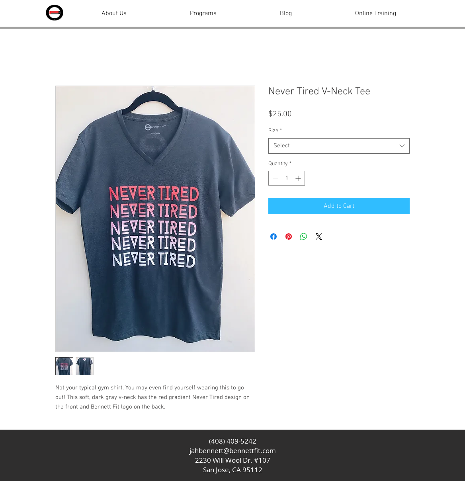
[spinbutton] (286, 178)
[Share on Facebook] (273, 236)
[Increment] (299, 178)
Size (275, 130)
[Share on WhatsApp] (304, 236)
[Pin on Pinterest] (288, 236)
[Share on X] (319, 236)
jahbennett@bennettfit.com (233, 450)
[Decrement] (274, 178)
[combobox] (339, 146)
